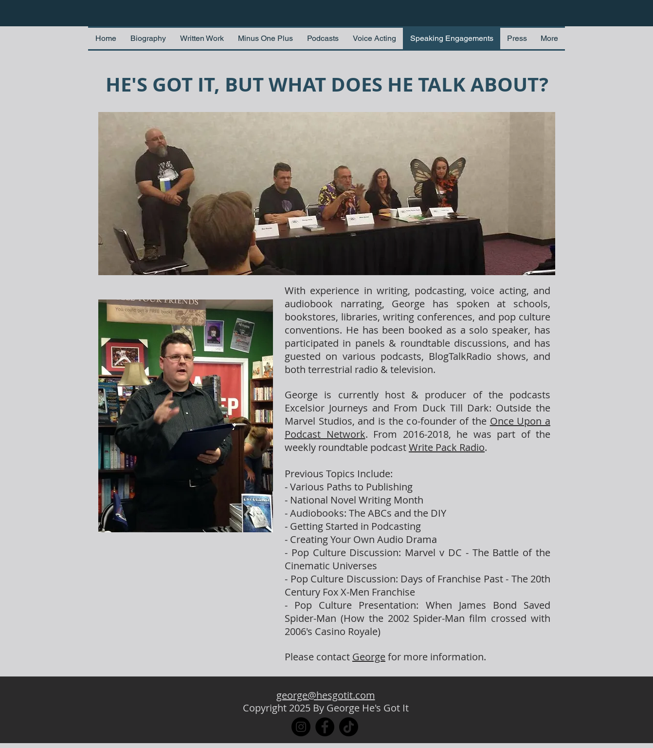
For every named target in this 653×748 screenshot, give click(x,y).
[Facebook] (324, 726)
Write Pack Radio (447, 447)
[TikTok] (348, 726)
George (368, 656)
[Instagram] (300, 726)
